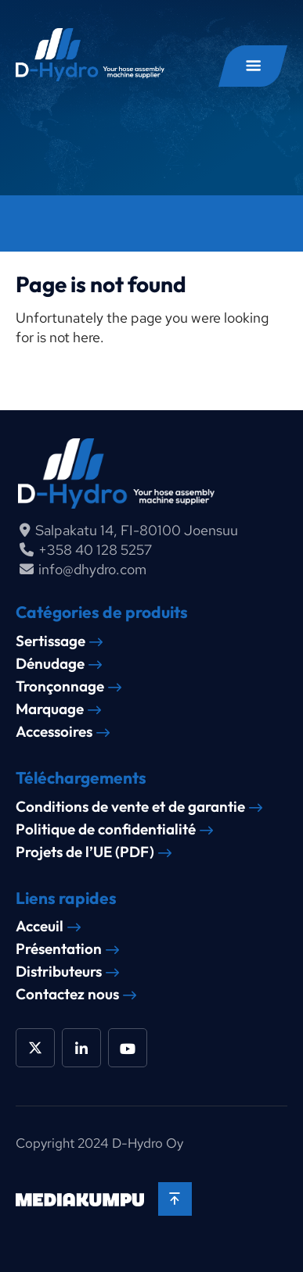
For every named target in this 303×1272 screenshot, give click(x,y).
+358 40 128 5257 (95, 550)
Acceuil (39, 926)
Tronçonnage (60, 686)
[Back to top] (175, 1199)
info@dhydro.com (92, 569)
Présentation (59, 948)
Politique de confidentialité (106, 829)
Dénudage (50, 663)
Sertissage (50, 641)
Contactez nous (67, 994)
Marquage (50, 709)
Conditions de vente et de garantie (130, 806)
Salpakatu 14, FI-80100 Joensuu (136, 530)
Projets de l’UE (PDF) (85, 852)
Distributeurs (59, 971)
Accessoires (54, 731)
